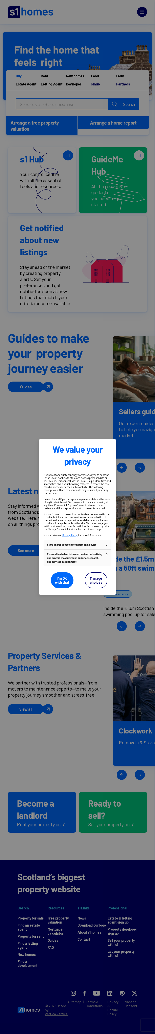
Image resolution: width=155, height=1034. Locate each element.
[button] (77, 544)
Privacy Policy (70, 535)
